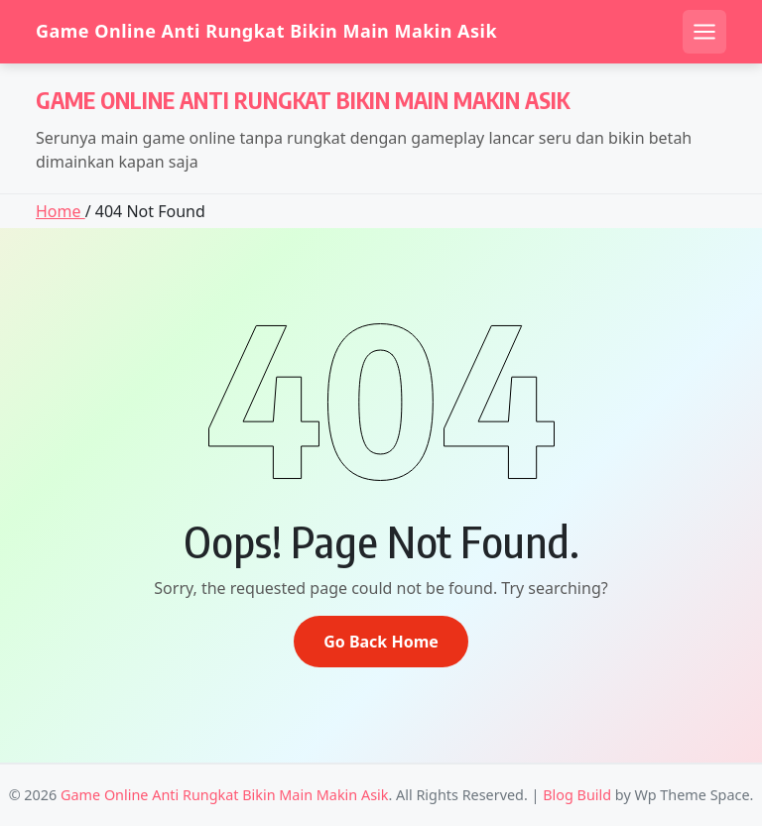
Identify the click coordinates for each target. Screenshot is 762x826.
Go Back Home (381, 641)
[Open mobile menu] (704, 32)
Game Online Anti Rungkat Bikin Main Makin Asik (266, 31)
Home (60, 211)
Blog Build (577, 794)
